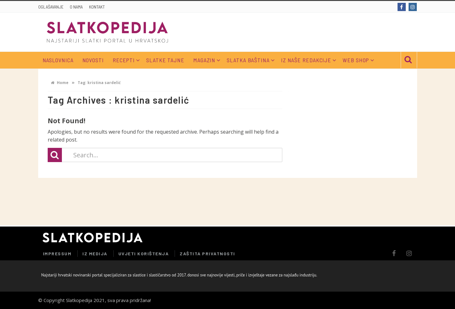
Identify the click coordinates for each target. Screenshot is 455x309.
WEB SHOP (356, 60)
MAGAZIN (204, 60)
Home (60, 82)
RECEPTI (124, 60)
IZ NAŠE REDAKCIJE (306, 60)
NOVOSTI (93, 60)
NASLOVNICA (58, 60)
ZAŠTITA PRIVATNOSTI (207, 253)
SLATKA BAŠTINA (248, 60)
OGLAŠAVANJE (50, 6)
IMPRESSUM (57, 253)
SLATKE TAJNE (165, 60)
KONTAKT (97, 6)
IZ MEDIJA (94, 253)
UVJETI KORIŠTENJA (143, 253)
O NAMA (76, 6)
